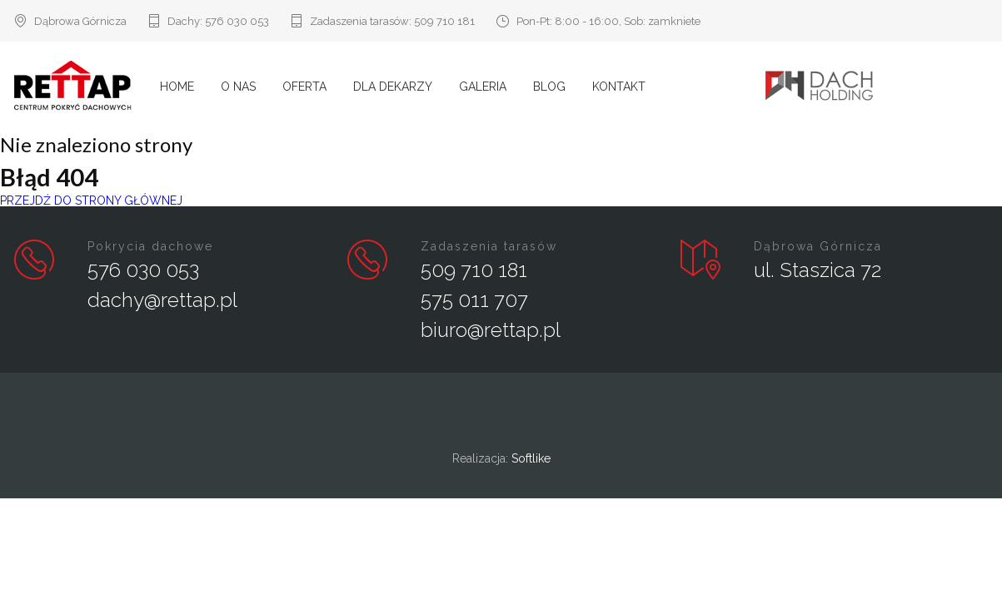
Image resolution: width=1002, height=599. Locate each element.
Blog (549, 86)
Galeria (482, 86)
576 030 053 (237, 21)
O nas (238, 86)
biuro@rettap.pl (491, 330)
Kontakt (619, 86)
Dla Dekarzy (392, 86)
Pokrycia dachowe (150, 246)
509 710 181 (444, 21)
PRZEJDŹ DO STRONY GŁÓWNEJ (91, 200)
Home (177, 86)
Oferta (304, 86)
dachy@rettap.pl (162, 300)
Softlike (531, 458)
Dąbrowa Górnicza (818, 246)
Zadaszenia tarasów (489, 246)
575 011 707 (474, 300)
